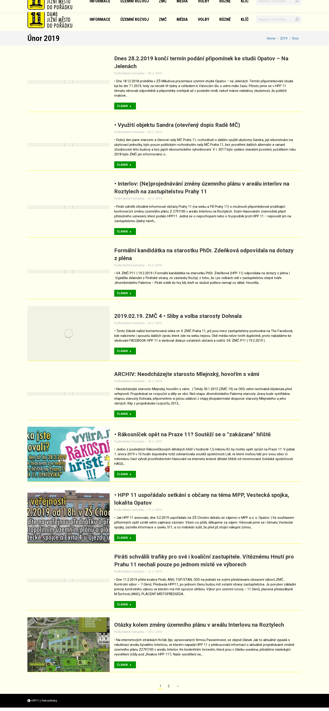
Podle (129, 73)
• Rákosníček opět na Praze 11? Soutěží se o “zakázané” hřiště (192, 434)
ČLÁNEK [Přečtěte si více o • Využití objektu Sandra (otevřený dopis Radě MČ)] (124, 164)
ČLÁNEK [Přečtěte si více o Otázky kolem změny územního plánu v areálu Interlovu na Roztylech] (124, 664)
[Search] (297, 19)
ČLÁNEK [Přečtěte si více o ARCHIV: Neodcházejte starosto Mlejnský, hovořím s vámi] (124, 413)
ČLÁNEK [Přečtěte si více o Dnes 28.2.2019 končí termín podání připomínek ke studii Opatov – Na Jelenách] (124, 106)
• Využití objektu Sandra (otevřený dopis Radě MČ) (177, 125)
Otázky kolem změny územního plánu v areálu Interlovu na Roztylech (199, 625)
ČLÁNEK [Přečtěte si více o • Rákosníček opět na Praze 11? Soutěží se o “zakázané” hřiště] (124, 474)
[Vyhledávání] (279, 19)
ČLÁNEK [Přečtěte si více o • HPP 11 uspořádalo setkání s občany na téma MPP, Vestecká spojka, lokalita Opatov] (124, 537)
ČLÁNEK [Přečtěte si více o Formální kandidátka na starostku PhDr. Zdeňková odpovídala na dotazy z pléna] (124, 293)
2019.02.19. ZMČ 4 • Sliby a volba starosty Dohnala (178, 316)
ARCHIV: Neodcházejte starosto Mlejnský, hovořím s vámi (186, 374)
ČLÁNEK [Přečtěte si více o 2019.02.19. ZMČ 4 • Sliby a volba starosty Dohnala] (124, 351)
